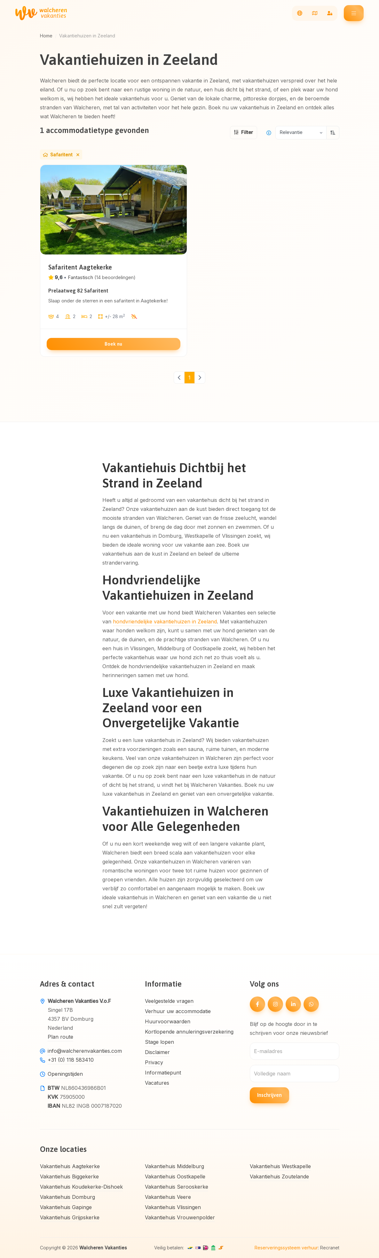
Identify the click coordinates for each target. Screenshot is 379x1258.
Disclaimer (157, 1052)
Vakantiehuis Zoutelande (279, 1176)
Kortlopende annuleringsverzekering (189, 1031)
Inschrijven (269, 1095)
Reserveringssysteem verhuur (286, 1247)
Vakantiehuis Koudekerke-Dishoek (81, 1187)
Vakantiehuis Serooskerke (176, 1187)
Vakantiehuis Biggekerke (69, 1176)
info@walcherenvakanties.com (85, 1051)
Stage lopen (159, 1042)
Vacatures (157, 1083)
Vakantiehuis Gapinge (66, 1207)
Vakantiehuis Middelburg (174, 1166)
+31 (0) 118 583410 (71, 1060)
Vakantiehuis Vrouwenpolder (180, 1217)
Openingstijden (65, 1074)
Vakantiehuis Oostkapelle (175, 1176)
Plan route (60, 1037)
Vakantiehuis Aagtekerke (70, 1166)
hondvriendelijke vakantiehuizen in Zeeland (165, 621)
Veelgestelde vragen (169, 1001)
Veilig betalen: (169, 1247)
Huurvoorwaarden (167, 1021)
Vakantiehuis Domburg (67, 1197)
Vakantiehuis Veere (168, 1197)
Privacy (154, 1062)
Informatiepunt (163, 1072)
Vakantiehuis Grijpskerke (69, 1217)
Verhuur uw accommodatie (178, 1011)
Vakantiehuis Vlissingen (173, 1207)
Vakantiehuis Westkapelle (280, 1166)
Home (46, 35)
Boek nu (113, 344)
